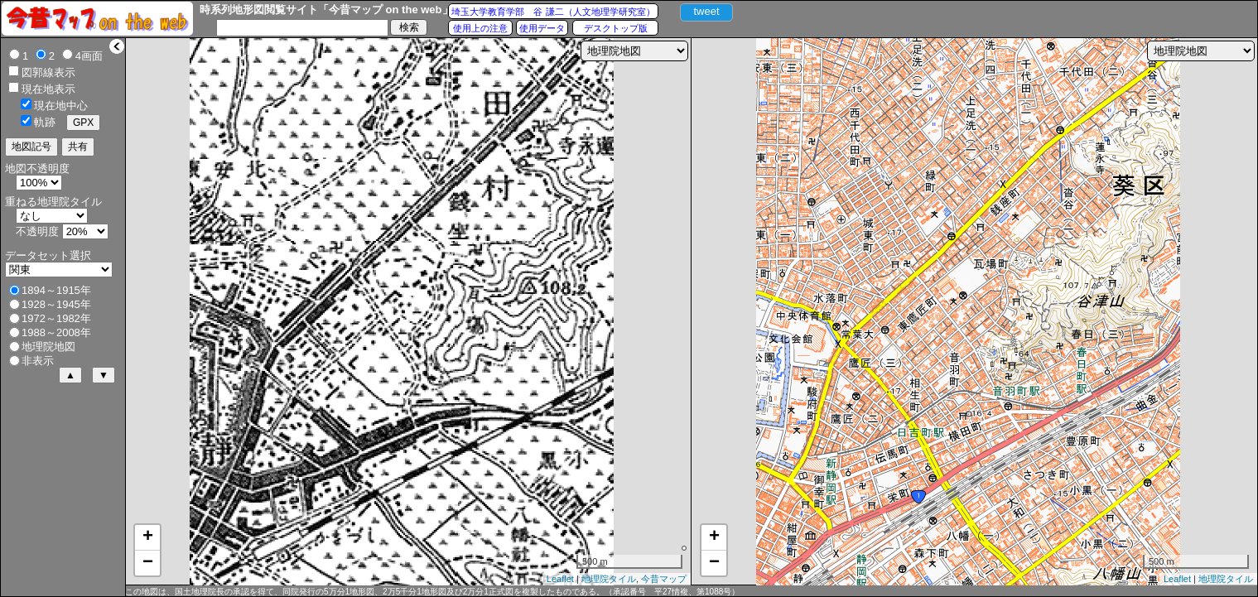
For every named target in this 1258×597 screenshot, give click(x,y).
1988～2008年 (56, 332)
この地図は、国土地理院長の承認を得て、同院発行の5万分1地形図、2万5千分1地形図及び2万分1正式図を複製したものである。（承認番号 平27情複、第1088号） (432, 591)
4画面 (89, 56)
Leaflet (560, 579)
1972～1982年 (56, 318)
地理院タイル (608, 579)
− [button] (147, 563)
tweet (706, 11)
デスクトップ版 (616, 28)
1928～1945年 (56, 304)
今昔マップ (664, 579)
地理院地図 (48, 346)
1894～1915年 (56, 290)
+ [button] (147, 537)
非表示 (38, 360)
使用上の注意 (480, 28)
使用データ (542, 28)
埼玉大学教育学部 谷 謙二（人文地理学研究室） (552, 12)
